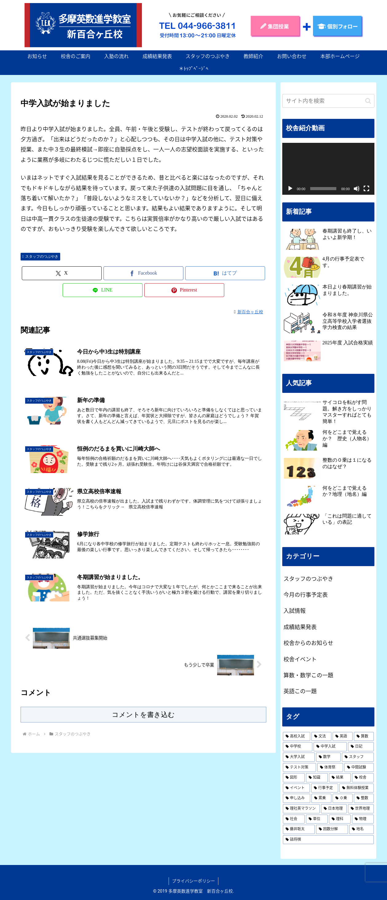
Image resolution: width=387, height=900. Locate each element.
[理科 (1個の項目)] (340, 819)
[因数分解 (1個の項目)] (332, 829)
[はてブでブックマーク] (225, 273)
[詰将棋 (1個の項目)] (328, 839)
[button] (368, 100)
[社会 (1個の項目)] (294, 819)
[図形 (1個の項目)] (294, 777)
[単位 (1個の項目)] (317, 819)
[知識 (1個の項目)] (317, 777)
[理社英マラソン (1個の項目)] (301, 808)
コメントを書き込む (143, 714)
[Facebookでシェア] (143, 273)
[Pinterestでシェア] (184, 290)
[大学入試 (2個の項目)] (299, 757)
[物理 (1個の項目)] (363, 819)
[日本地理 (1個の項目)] (334, 808)
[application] (328, 169)
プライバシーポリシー (193, 880)
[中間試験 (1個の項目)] (359, 767)
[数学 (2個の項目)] (328, 757)
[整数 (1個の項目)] (364, 798)
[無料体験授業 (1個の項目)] (356, 788)
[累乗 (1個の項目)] (321, 798)
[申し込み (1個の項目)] (296, 798)
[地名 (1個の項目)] (361, 829)
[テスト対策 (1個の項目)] (299, 767)
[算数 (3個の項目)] (364, 736)
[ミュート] (357, 189)
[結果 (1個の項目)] (340, 777)
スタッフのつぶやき (40, 256)
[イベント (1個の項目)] (296, 788)
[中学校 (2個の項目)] (297, 746)
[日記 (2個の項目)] (361, 746)
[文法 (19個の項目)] (321, 736)
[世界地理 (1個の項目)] (361, 808)
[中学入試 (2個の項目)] (330, 746)
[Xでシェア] (62, 273)
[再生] (290, 189)
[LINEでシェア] (103, 290)
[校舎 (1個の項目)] (363, 777)
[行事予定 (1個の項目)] (324, 788)
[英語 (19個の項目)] (343, 736)
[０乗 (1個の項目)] (343, 798)
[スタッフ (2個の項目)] (358, 757)
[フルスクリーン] (366, 189)
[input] (328, 101)
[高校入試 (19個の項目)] (296, 736)
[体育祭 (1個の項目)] (330, 767)
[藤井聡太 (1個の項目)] (299, 829)
